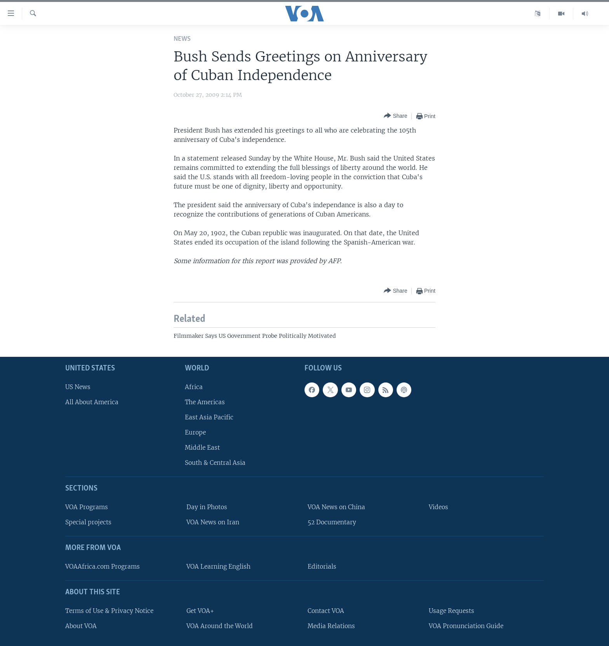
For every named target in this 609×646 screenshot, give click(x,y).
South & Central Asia (215, 462)
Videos (438, 507)
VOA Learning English (218, 566)
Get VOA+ (200, 611)
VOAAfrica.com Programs (102, 566)
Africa (194, 387)
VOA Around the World (219, 626)
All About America (91, 402)
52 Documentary (332, 522)
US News (77, 387)
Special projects (88, 522)
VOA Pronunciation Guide (466, 626)
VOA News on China (336, 507)
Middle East (202, 447)
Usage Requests (451, 611)
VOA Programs (86, 507)
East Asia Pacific (209, 417)
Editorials (322, 566)
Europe (195, 432)
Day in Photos (206, 507)
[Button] (395, 116)
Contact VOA (326, 611)
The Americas (205, 402)
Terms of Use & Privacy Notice (109, 611)
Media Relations (331, 626)
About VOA (81, 626)
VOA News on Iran (212, 522)
